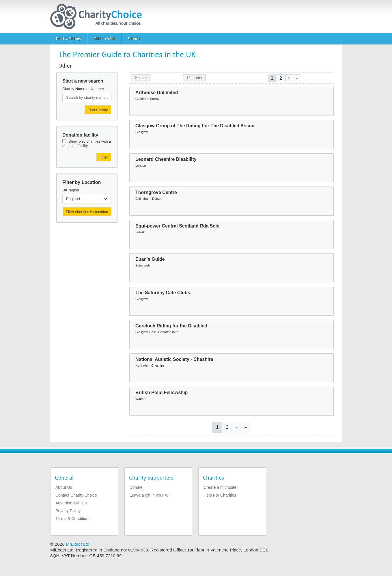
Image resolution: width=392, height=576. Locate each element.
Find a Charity (68, 38)
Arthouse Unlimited (156, 92)
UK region (70, 190)
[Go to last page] (297, 78)
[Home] (98, 16)
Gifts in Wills (104, 38)
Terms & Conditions (72, 518)
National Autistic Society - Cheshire (174, 359)
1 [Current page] (272, 78)
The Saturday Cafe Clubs (162, 292)
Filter (104, 157)
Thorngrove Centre (156, 192)
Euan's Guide (150, 259)
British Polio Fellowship (161, 392)
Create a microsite (220, 487)
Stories (134, 38)
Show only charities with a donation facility (86, 143)
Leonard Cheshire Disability (166, 159)
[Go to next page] (289, 78)
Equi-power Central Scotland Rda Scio (177, 225)
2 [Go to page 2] (280, 78)
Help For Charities (220, 495)
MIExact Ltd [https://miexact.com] (77, 544)
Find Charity (98, 110)
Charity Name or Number (83, 89)
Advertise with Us (71, 503)
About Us (63, 487)
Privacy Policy (68, 510)
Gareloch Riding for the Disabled (171, 325)
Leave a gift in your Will (150, 495)
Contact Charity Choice (76, 495)
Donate (136, 487)
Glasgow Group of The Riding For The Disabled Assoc (194, 125)
